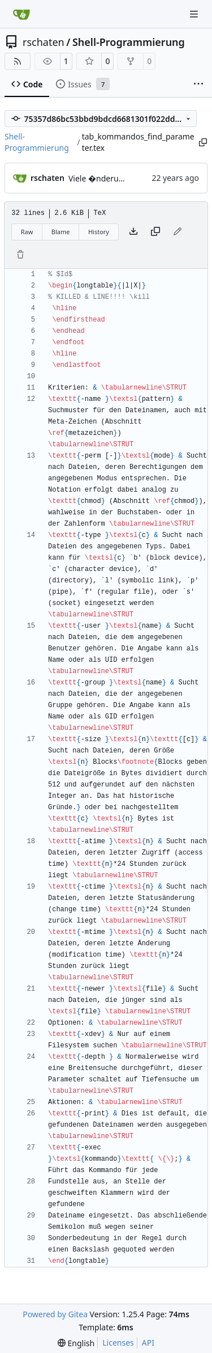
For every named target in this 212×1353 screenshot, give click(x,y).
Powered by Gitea (55, 1314)
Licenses (118, 1342)
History (98, 231)
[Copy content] (155, 232)
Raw (27, 231)
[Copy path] (202, 142)
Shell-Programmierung (128, 42)
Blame (60, 231)
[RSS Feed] (18, 61)
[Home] (21, 14)
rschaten (43, 42)
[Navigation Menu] (195, 14)
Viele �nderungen (102, 178)
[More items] (198, 84)
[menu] (76, 1343)
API (148, 1342)
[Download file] (133, 232)
